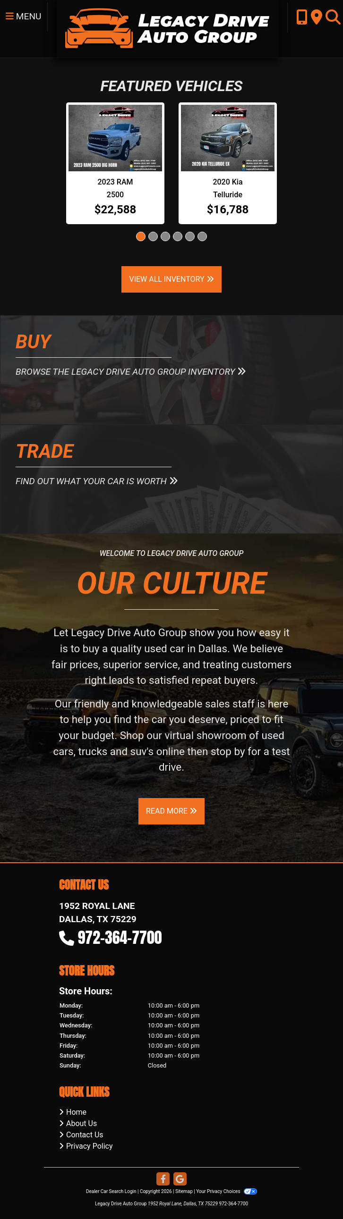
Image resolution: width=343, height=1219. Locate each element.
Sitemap (184, 1191)
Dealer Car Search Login (111, 1191)
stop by (228, 751)
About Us (81, 1123)
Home (76, 1112)
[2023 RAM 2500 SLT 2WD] (115, 137)
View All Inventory (171, 279)
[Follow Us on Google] (180, 1179)
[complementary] (314, 1190)
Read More (171, 811)
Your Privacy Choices (226, 1191)
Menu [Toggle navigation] (24, 16)
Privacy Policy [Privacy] (89, 1146)
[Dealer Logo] (167, 28)
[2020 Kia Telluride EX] (228, 137)
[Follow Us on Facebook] (163, 1179)
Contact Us (84, 1134)
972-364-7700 (120, 937)
